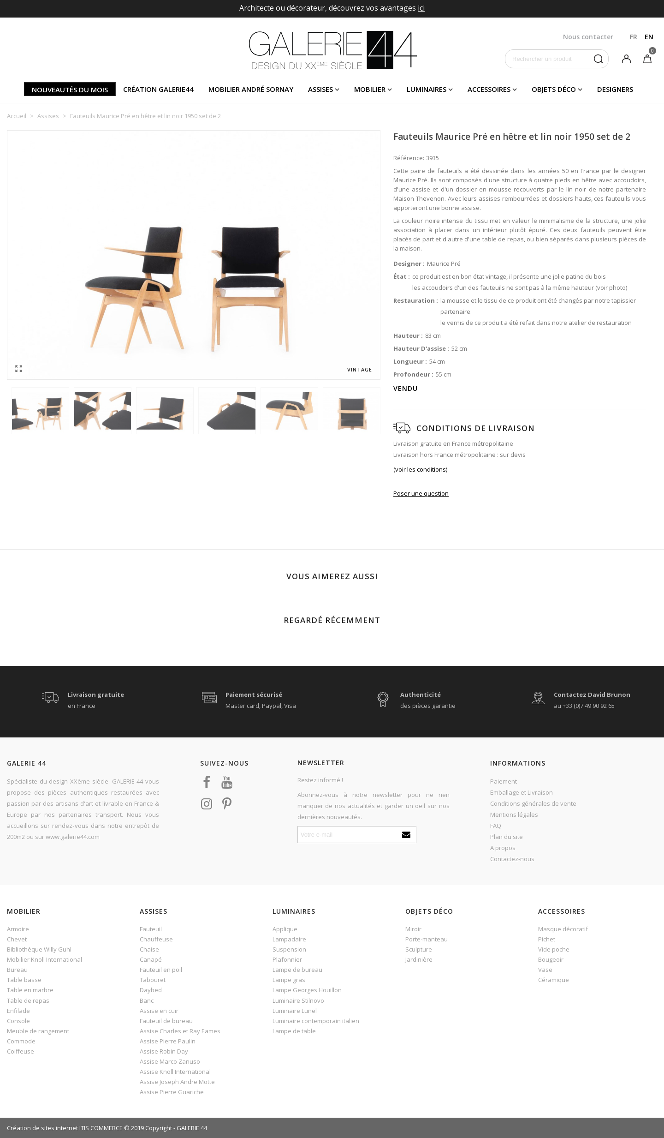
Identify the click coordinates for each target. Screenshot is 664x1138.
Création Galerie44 (158, 89)
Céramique (553, 980)
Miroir (413, 929)
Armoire (18, 929)
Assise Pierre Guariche (172, 1092)
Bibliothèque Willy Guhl (39, 949)
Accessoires (489, 89)
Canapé (151, 959)
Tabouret (153, 980)
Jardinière (419, 959)
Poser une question (421, 493)
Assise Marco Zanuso (170, 1061)
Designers (615, 89)
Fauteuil (151, 929)
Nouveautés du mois (70, 89)
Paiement (503, 781)
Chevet (17, 939)
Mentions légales (514, 814)
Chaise (149, 949)
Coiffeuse (20, 1051)
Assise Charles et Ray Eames (180, 1031)
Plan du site (506, 837)
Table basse (24, 980)
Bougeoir (550, 959)
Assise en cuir (159, 1010)
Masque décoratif (563, 929)
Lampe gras (289, 980)
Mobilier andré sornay (250, 89)
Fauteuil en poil (161, 969)
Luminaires (426, 89)
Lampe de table (294, 1031)
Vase (545, 969)
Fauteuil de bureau (166, 1021)
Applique (285, 929)
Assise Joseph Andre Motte (177, 1082)
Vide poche (553, 949)
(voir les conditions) (420, 469)
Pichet (546, 939)
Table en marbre (30, 990)
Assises (320, 89)
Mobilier (369, 89)
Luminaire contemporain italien (316, 1021)
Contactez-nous (512, 859)
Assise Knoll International (175, 1071)
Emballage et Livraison (521, 792)
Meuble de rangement (38, 1031)
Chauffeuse (156, 939)
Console (18, 1021)
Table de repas (28, 1000)
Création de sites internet (42, 1128)
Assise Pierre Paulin (168, 1041)
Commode (21, 1041)
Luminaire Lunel (295, 1010)
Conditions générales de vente (533, 803)
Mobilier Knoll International (44, 959)
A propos (503, 848)
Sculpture (418, 949)
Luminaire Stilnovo (298, 1000)
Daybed (151, 990)
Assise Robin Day (164, 1051)
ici (421, 8)
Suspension (289, 949)
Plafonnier (287, 959)
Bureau (17, 969)
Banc (147, 1000)
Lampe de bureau (297, 969)
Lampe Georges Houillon (307, 990)
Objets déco (554, 89)
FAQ (495, 825)
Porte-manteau (426, 939)
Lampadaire (289, 939)
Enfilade (18, 1010)
